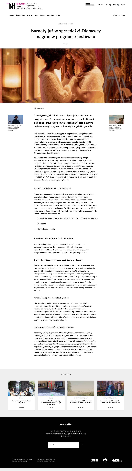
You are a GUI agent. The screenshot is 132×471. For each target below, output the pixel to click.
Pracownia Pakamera (49, 462)
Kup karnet (42, 226)
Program (30, 15)
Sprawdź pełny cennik (46, 232)
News (72, 24)
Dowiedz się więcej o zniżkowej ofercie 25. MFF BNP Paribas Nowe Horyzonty (53, 219)
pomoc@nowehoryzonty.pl (19, 464)
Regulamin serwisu (49, 464)
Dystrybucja (50, 15)
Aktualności (62, 24)
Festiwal (11, 15)
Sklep (58, 15)
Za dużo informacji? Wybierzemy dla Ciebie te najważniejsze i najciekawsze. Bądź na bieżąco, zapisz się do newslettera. (66, 436)
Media (36, 15)
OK (81, 448)
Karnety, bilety (20, 15)
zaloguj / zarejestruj (119, 15)
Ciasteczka (40, 464)
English (123, 5)
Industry (42, 15)
